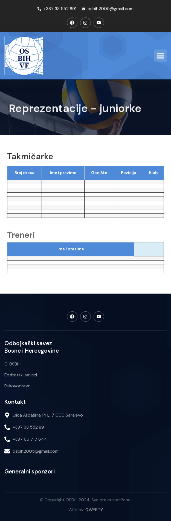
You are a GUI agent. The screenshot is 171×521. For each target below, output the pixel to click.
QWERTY (94, 510)
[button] (160, 55)
